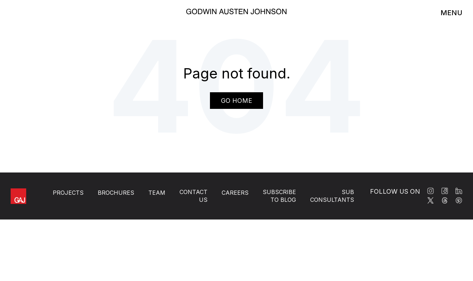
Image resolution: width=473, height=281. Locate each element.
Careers (235, 192)
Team (156, 192)
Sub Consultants (332, 195)
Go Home (236, 100)
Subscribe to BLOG (279, 195)
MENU (451, 12)
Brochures (116, 192)
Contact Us (193, 195)
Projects (68, 192)
